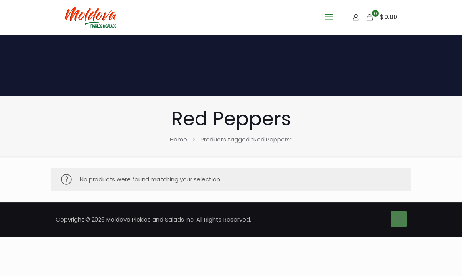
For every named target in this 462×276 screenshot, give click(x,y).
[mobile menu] (328, 17)
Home (178, 139)
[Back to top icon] (399, 219)
